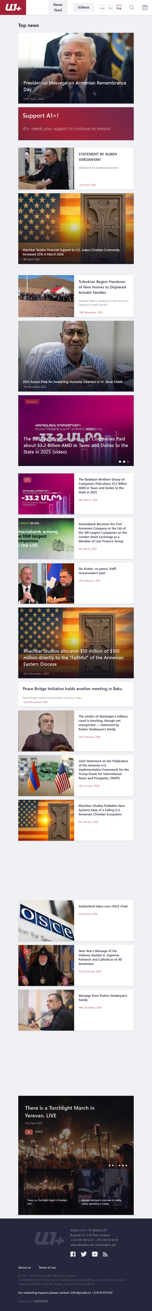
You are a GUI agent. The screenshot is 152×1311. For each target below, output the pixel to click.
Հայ (102, 8)
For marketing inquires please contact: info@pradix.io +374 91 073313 (65, 1292)
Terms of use (47, 1267)
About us (24, 1267)
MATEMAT (41, 1301)
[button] (119, 461)
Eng (118, 8)
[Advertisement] (76, 870)
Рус (110, 8)
